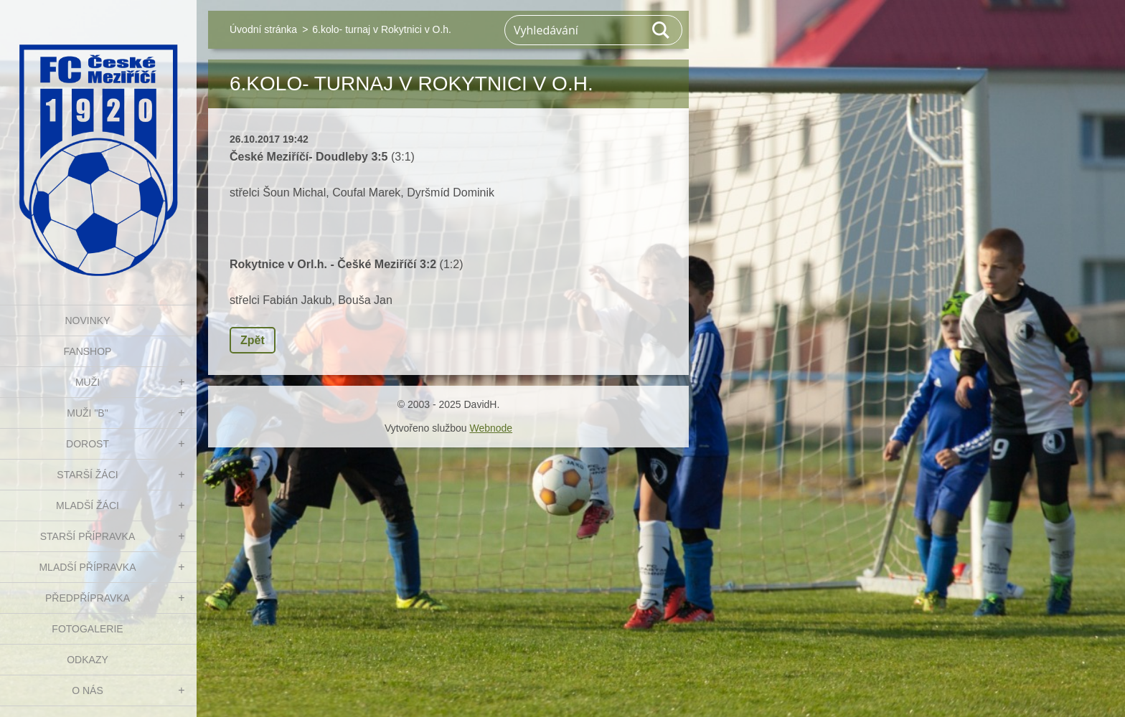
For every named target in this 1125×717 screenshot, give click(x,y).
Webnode (490, 428)
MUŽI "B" (87, 413)
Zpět (252, 340)
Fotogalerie (87, 629)
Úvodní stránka (263, 29)
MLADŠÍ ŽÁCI (87, 505)
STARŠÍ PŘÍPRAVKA (88, 536)
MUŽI (87, 382)
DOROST (87, 444)
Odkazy (87, 659)
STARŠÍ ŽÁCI (87, 474)
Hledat (661, 30)
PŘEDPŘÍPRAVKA (87, 598)
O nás (87, 690)
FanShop (88, 351)
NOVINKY (87, 320)
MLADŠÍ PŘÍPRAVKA (87, 567)
